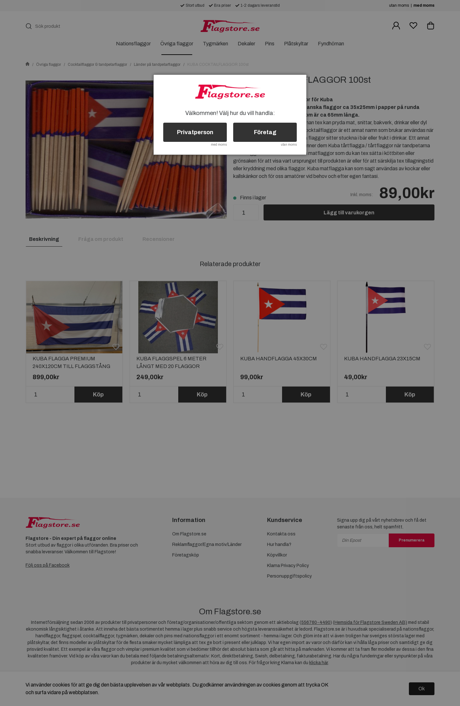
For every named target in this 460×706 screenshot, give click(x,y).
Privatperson (195, 132)
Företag (265, 132)
